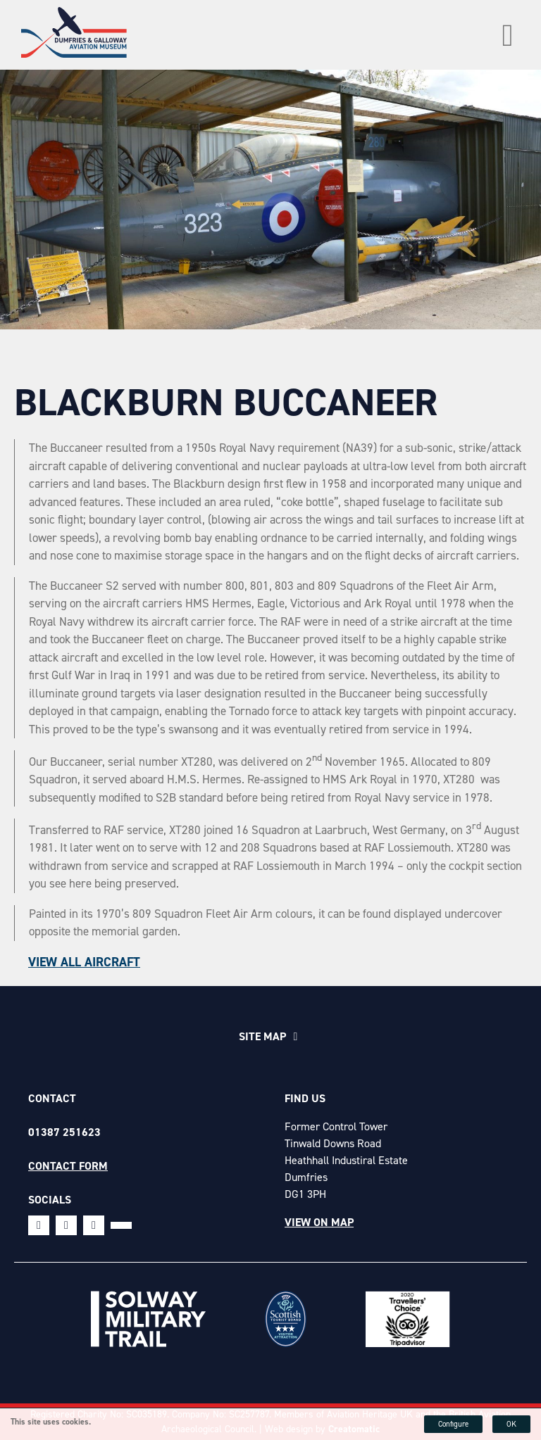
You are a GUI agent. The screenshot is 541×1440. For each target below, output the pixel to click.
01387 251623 (64, 1132)
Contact (52, 1098)
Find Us (305, 1098)
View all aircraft (84, 962)
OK (511, 1424)
